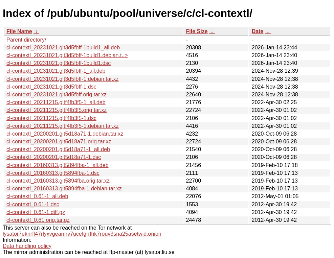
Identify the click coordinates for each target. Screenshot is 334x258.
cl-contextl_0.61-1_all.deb (37, 196)
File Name (19, 31)
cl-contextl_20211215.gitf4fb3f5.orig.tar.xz (56, 110)
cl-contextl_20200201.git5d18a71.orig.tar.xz (58, 141)
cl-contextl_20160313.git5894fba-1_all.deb (57, 165)
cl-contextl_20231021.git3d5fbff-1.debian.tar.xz (62, 79)
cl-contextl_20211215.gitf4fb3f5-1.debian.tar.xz (62, 126)
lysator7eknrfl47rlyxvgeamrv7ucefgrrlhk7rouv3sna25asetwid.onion (82, 234)
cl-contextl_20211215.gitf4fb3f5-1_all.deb (56, 102)
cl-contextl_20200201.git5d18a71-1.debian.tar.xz (64, 134)
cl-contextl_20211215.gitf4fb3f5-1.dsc (51, 118)
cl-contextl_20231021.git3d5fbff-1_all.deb (55, 71)
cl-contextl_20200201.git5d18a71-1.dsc (53, 157)
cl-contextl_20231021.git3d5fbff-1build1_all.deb (63, 47)
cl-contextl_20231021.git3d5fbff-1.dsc (51, 87)
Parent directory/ (26, 40)
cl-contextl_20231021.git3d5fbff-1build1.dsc (58, 63)
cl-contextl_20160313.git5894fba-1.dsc (52, 173)
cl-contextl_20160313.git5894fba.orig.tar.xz (58, 181)
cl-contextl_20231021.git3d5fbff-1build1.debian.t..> (67, 55)
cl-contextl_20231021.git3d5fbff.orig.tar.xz (56, 94)
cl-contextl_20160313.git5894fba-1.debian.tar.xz (64, 188)
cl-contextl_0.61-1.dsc (32, 204)
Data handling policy (27, 246)
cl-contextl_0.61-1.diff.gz (35, 212)
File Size (197, 31)
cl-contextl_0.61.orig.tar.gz (38, 220)
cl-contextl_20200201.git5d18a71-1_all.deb (58, 149)
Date (258, 31)
